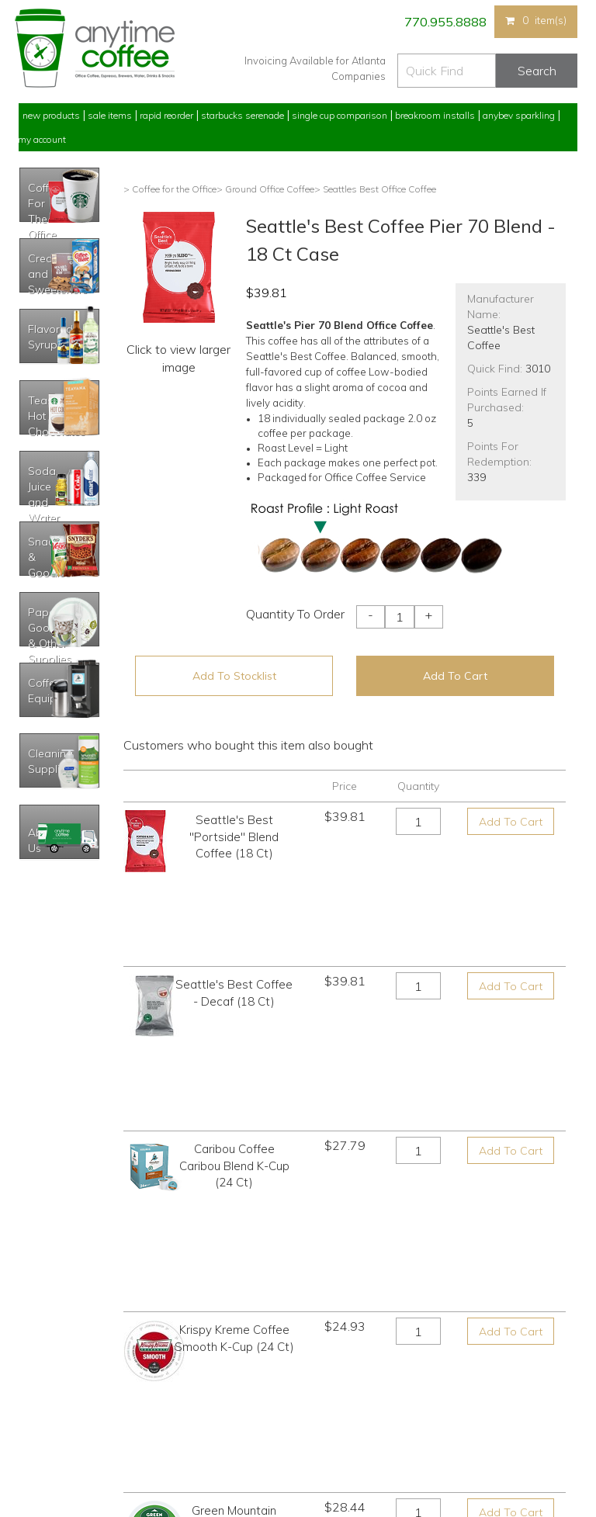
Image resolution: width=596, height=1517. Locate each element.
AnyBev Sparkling (195, 1447)
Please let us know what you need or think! (418, 1383)
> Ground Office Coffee (265, 189)
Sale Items (110, 115)
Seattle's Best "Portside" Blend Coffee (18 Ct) (234, 836)
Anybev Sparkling (519, 115)
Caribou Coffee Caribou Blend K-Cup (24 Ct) (234, 993)
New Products (51, 115)
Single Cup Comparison (339, 115)
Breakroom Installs (435, 115)
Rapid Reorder (166, 115)
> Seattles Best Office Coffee (375, 189)
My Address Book (56, 1389)
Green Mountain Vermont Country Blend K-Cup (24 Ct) (234, 1144)
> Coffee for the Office (170, 189)
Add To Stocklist (234, 676)
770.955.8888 (444, 21)
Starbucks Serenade (242, 115)
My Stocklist (44, 1419)
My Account (42, 139)
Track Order (43, 1447)
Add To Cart (455, 676)
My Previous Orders (60, 1360)
